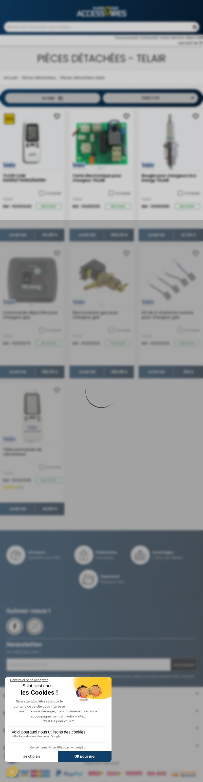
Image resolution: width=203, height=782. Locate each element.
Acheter (17, 237)
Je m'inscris (183, 667)
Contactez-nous (112, 5)
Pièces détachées (38, 80)
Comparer (50, 196)
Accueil (10, 80)
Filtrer (52, 100)
